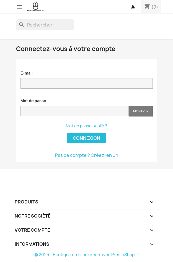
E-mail (26, 73)
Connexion (86, 138)
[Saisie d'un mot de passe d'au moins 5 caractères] (74, 111)
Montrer (140, 111)
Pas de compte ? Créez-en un (86, 155)
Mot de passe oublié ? (86, 125)
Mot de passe (33, 100)
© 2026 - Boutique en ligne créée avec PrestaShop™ (86, 255)
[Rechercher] (45, 24)
